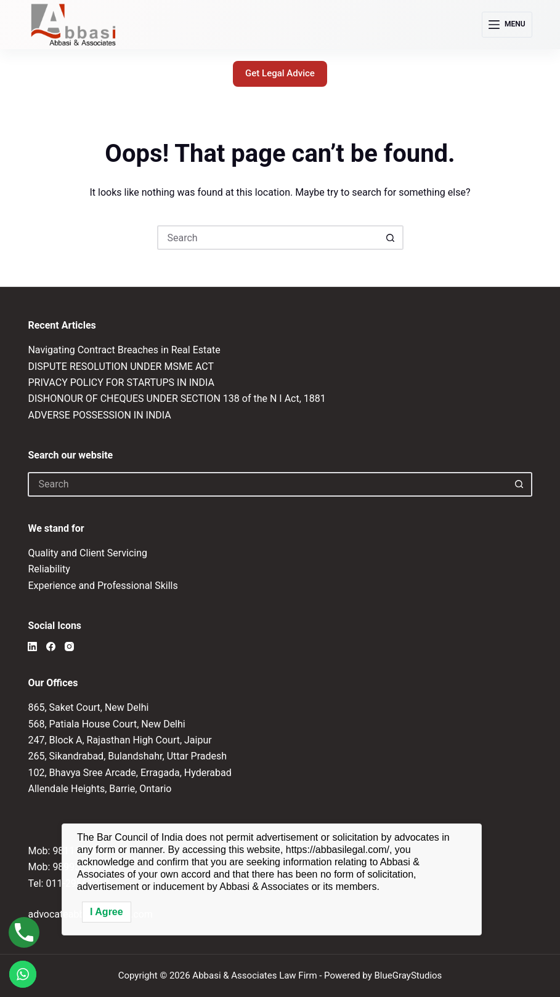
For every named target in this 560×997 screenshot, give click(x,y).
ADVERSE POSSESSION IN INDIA (99, 415)
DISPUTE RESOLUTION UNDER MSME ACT (121, 366)
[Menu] (507, 25)
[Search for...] (268, 237)
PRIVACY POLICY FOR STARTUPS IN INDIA (121, 382)
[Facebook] (50, 646)
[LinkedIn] (32, 646)
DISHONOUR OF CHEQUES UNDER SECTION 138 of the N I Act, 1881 (176, 398)
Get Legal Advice (280, 73)
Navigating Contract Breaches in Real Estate (124, 350)
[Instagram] (69, 646)
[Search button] (391, 237)
